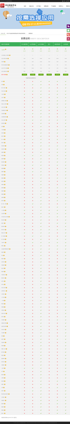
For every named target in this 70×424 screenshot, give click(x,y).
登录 (68, 1)
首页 (25, 6)
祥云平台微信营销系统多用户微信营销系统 (16, 33)
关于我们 (38, 6)
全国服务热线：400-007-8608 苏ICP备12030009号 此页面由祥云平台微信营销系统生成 (38, 422)
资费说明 (46, 6)
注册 (64, 1)
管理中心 (61, 6)
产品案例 (53, 6)
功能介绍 (31, 6)
